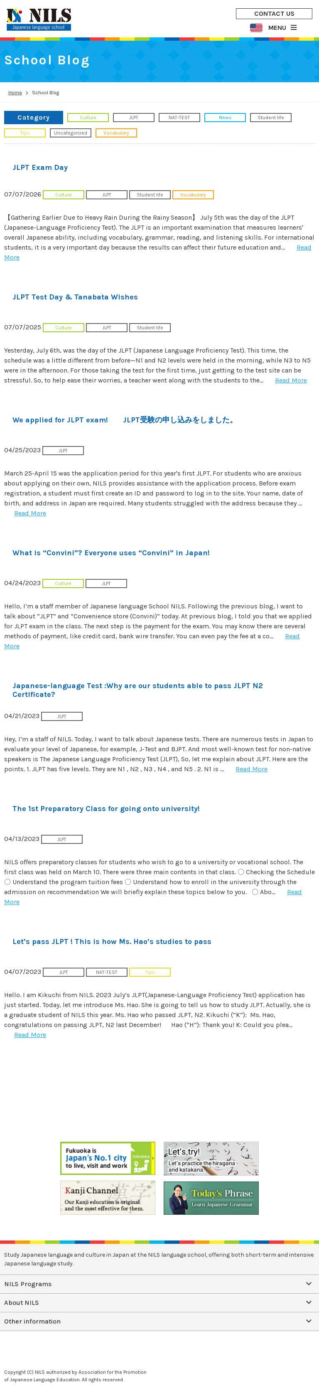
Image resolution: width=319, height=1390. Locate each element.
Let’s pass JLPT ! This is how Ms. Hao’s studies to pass (111, 941)
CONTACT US (274, 13)
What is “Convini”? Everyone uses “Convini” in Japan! (111, 552)
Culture (88, 117)
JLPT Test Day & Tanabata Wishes (75, 297)
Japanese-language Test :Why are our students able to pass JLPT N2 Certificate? (137, 690)
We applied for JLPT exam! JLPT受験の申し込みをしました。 (124, 419)
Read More (291, 380)
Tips (25, 133)
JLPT (133, 117)
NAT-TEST (179, 117)
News (225, 117)
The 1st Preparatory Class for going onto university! (106, 808)
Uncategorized (70, 133)
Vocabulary (116, 133)
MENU (277, 28)
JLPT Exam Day (40, 167)
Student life (271, 117)
